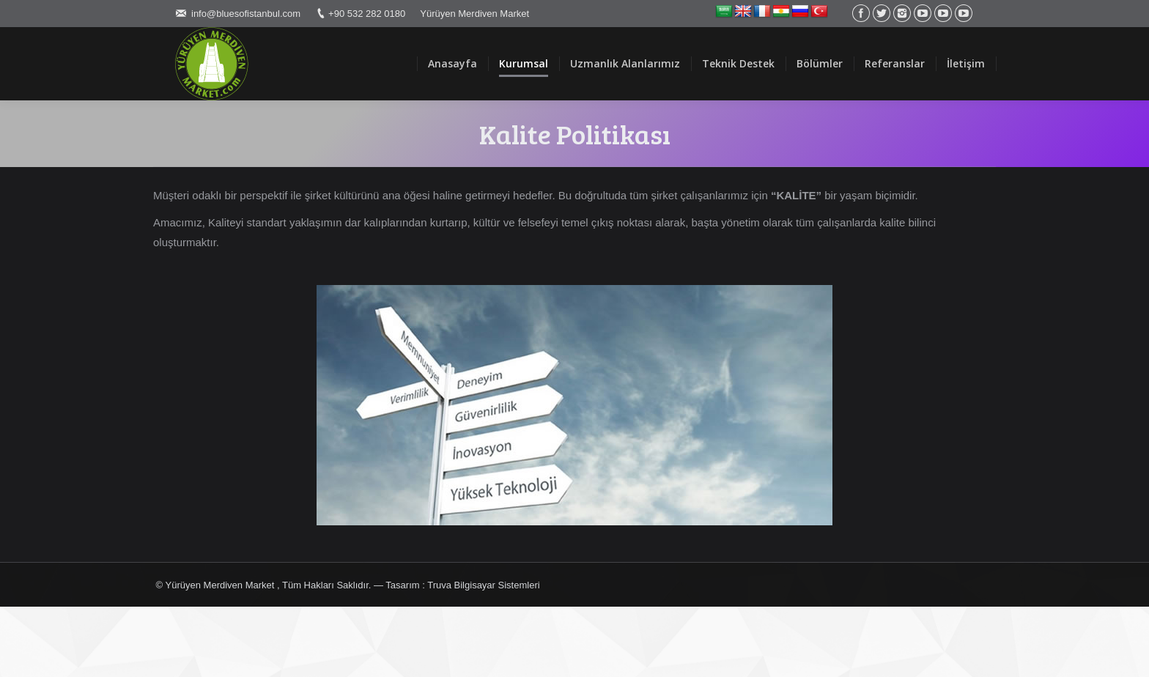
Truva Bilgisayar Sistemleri (483, 585)
